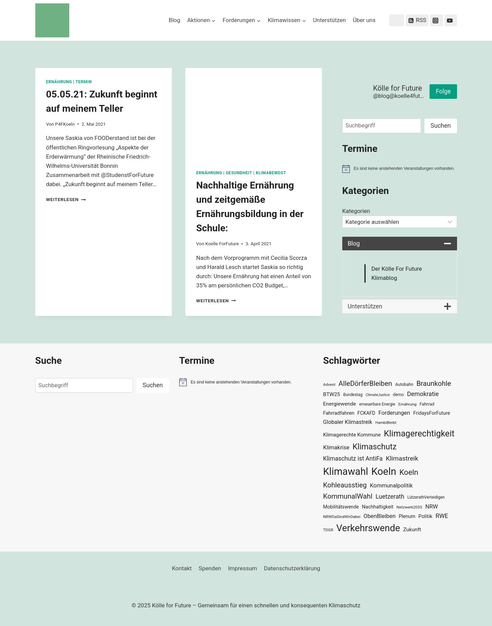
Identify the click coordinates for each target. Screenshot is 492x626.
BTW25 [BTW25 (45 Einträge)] (331, 394)
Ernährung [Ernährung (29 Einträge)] (407, 404)
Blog (174, 20)
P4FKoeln (65, 124)
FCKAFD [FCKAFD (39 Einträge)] (367, 413)
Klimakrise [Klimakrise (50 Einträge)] (336, 447)
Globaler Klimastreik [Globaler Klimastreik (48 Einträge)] (347, 422)
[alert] (399, 169)
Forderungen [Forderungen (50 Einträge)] (394, 413)
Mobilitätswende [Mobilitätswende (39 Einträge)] (341, 506)
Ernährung (59, 81)
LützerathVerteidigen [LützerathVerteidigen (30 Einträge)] (426, 497)
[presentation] (253, 113)
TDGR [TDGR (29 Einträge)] (328, 529)
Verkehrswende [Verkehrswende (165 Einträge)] (368, 528)
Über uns (364, 20)
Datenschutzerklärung (292, 568)
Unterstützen (329, 20)
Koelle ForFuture (222, 243)
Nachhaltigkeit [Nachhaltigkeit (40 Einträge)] (378, 507)
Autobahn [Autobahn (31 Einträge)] (404, 384)
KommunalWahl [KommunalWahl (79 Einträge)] (347, 496)
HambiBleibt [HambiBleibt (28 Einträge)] (385, 423)
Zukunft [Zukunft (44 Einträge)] (412, 529)
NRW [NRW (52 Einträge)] (431, 506)
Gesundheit (239, 173)
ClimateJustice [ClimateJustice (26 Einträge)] (378, 395)
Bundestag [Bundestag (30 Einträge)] (353, 394)
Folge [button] (443, 91)
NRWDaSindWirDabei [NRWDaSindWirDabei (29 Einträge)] (342, 516)
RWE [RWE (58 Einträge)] (442, 515)
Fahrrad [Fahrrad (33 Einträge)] (427, 404)
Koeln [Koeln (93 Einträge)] (408, 472)
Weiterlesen (66, 199)
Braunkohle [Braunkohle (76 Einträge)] (433, 383)
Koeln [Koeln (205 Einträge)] (383, 471)
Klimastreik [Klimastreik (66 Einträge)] (402, 458)
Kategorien (356, 211)
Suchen (441, 125)
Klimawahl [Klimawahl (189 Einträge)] (345, 471)
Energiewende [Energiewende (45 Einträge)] (339, 404)
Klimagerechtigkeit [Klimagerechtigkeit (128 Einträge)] (419, 434)
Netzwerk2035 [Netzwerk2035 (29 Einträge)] (409, 507)
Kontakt (182, 568)
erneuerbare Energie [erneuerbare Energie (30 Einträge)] (377, 404)
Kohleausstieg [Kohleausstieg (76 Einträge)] (345, 485)
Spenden (210, 568)
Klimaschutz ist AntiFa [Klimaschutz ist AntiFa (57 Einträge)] (353, 458)
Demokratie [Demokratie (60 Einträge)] (423, 393)
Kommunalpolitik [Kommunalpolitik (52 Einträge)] (391, 485)
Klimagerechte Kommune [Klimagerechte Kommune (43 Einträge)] (352, 435)
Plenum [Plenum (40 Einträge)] (407, 516)
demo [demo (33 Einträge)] (398, 394)
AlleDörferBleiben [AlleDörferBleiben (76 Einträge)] (365, 383)
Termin (84, 81)
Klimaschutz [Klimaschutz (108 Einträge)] (374, 446)
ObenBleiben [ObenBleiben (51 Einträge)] (380, 516)
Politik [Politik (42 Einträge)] (425, 516)
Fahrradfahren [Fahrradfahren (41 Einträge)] (338, 413)
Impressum (242, 568)
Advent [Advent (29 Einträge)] (329, 384)
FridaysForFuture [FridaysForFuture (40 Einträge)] (431, 413)
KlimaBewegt (271, 173)
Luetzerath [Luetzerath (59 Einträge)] (390, 496)
